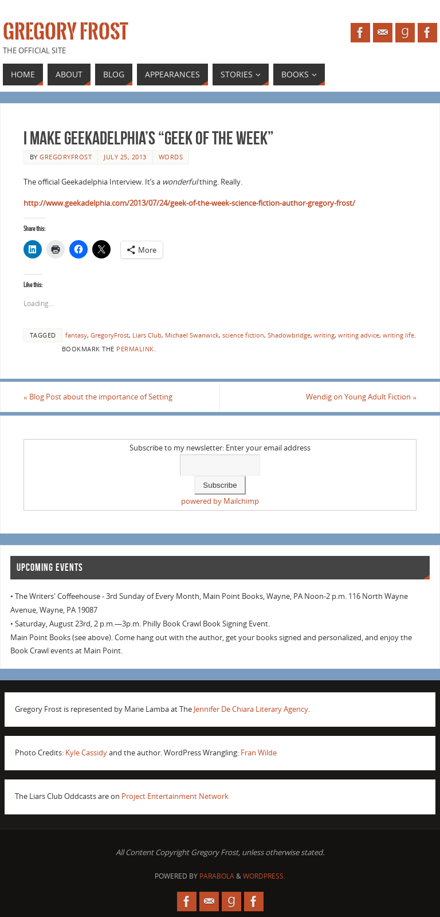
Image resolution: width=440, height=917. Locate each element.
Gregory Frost (65, 32)
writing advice (358, 335)
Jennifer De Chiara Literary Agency (251, 709)
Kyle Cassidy (86, 752)
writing (324, 335)
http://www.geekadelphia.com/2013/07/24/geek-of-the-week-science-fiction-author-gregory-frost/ (189, 203)
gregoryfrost (66, 156)
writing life (398, 335)
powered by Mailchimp (220, 501)
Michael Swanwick (192, 335)
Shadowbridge (289, 335)
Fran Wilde (259, 752)
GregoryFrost (110, 335)
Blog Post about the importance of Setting (97, 396)
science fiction (243, 335)
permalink (135, 348)
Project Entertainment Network (175, 796)
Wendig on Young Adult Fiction (361, 396)
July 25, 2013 (125, 156)
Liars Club (147, 335)
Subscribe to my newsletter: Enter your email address (220, 447)
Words (171, 156)
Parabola (216, 876)
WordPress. (264, 876)
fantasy (76, 335)
